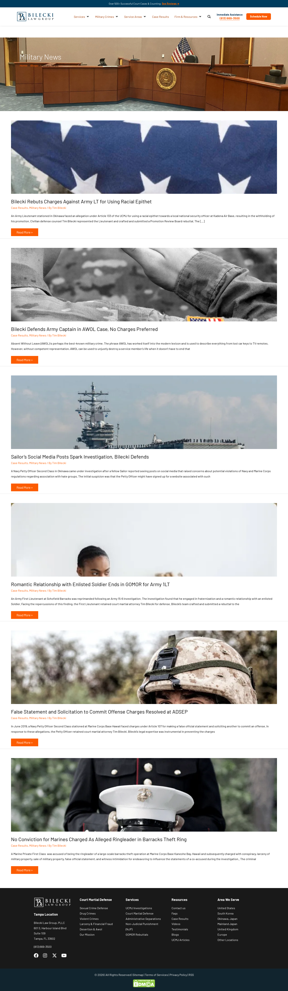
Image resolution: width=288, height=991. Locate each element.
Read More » (24, 231)
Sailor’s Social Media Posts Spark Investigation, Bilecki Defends (80, 456)
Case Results (19, 207)
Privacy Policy (178, 974)
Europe (222, 934)
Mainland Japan (227, 924)
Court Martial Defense (140, 913)
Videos (176, 924)
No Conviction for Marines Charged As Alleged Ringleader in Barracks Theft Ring (99, 839)
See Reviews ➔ (170, 3)
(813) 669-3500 (229, 18)
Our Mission (87, 934)
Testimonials (180, 929)
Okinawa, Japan (227, 918)
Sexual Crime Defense (94, 908)
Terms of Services (156, 974)
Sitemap (138, 974)
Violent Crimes (89, 918)
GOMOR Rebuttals (137, 934)
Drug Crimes (88, 913)
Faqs (175, 913)
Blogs (175, 934)
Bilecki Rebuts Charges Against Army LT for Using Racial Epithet (81, 201)
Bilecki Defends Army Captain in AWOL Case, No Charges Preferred (84, 329)
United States (226, 908)
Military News (37, 207)
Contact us (179, 908)
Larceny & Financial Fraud (96, 924)
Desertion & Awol (91, 929)
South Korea (225, 913)
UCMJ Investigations (139, 908)
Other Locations (227, 940)
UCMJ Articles (181, 940)
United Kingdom (227, 929)
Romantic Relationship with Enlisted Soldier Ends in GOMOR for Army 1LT (90, 584)
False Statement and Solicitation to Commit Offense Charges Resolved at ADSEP (99, 711)
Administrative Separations (143, 918)
